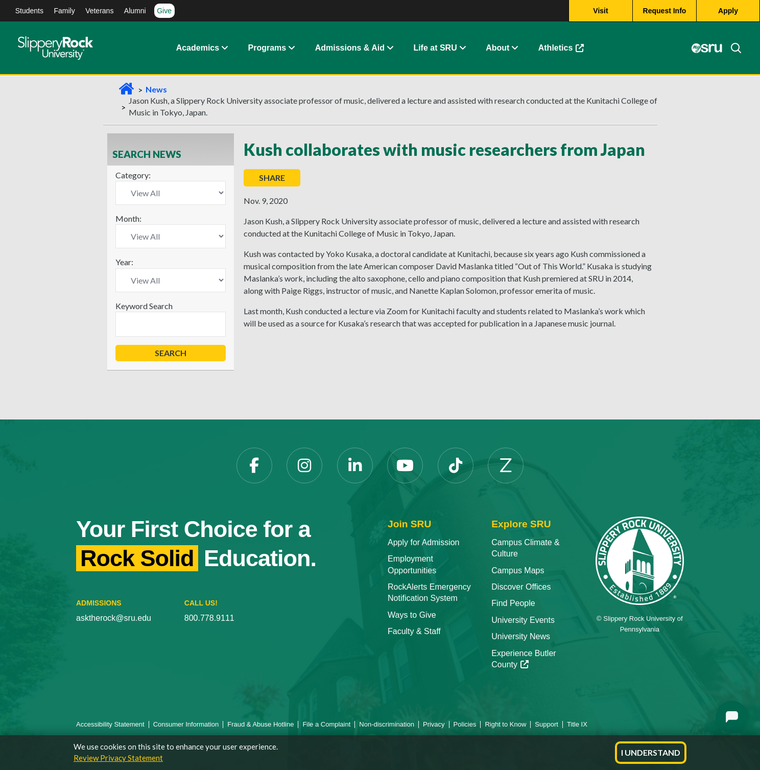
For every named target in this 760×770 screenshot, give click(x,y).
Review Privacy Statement (118, 757)
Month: (128, 218)
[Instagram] (304, 465)
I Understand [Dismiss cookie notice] (650, 752)
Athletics (561, 48)
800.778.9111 (209, 618)
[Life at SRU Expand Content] (462, 48)
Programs (267, 48)
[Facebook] (254, 465)
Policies (465, 724)
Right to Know (505, 724)
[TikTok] (455, 465)
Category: (133, 175)
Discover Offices (521, 586)
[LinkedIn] (355, 465)
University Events (523, 620)
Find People (513, 603)
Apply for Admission (424, 542)
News (156, 89)
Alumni (135, 11)
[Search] (732, 48)
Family (64, 11)
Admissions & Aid (350, 48)
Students (29, 11)
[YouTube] (405, 465)
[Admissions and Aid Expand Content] (390, 48)
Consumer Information (186, 724)
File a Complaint (326, 724)
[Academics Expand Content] (224, 48)
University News (520, 636)
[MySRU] (706, 48)
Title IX (577, 724)
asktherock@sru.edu (113, 618)
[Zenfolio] (506, 465)
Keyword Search (144, 306)
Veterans (99, 11)
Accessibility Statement (110, 724)
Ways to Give (412, 615)
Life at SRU (435, 48)
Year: (124, 262)
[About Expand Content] (291, 48)
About (497, 48)
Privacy (434, 724)
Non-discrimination (386, 724)
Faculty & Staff (414, 631)
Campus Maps (517, 570)
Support (546, 724)
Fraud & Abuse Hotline (260, 724)
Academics (198, 48)
